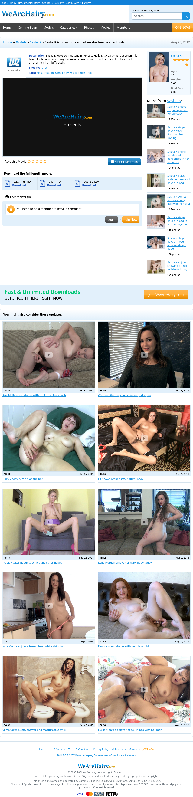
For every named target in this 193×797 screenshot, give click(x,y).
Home (7, 27)
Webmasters (119, 749)
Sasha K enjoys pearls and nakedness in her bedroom (178, 157)
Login (112, 220)
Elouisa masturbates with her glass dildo (124, 646)
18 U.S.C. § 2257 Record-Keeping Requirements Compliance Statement (96, 755)
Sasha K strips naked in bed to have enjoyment (177, 221)
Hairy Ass (68, 72)
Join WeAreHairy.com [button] (166, 294)
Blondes (80, 72)
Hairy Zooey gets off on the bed (22, 479)
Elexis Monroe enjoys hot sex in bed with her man (130, 730)
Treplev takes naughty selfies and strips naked (32, 562)
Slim (58, 72)
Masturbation (45, 72)
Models (48, 27)
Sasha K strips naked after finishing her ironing (176, 133)
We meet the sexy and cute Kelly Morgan (124, 395)
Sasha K (35, 42)
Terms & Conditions (79, 749)
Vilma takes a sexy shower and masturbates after (34, 730)
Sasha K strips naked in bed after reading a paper (176, 243)
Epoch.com (30, 784)
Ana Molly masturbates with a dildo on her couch (34, 395)
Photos (89, 27)
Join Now (131, 220)
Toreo (44, 67)
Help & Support (56, 749)
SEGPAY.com (146, 784)
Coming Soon (27, 27)
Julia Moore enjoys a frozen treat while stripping (33, 646)
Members (123, 27)
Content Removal (103, 787)
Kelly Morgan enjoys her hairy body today (125, 562)
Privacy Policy (101, 749)
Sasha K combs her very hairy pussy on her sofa (178, 200)
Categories (67, 27)
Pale (89, 72)
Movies (105, 27)
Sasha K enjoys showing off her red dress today (177, 266)
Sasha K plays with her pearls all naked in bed (178, 179)
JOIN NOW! (182, 27)
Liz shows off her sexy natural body (120, 479)
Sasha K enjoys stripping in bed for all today (177, 110)
